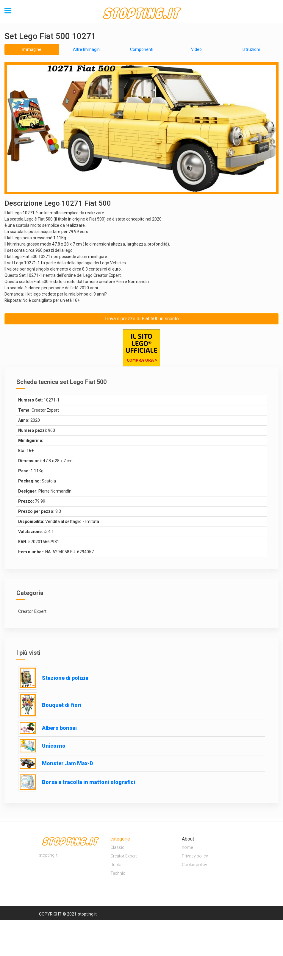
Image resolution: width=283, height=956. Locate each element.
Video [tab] (196, 49)
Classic (117, 847)
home (187, 847)
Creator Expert (123, 856)
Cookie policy (194, 864)
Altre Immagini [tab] (87, 49)
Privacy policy (195, 856)
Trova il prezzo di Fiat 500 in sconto (141, 318)
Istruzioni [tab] (251, 49)
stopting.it (87, 914)
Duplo (115, 864)
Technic (117, 873)
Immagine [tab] (31, 49)
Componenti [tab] (141, 49)
